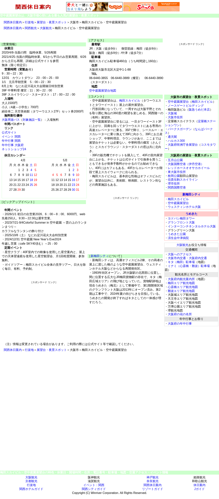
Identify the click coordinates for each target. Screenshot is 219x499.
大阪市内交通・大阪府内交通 (187, 258)
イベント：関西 (93, 485)
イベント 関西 (11, 136)
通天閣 (172, 136)
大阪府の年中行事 (180, 323)
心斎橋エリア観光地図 (183, 287)
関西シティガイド (94, 489)
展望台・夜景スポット (52, 22)
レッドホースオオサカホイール (189, 168)
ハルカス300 (176, 140)
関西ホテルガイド (31, 489)
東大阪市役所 (177, 171)
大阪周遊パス (11, 119)
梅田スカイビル (129, 100)
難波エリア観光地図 (181, 290)
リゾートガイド (152, 489)
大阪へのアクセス (180, 254)
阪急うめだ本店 (199, 109)
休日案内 (199, 485)
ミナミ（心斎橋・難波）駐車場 (189, 266)
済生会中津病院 (178, 238)
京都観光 (31, 481)
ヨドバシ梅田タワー (181, 218)
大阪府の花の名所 (180, 314)
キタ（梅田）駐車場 (181, 262)
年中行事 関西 (11, 140)
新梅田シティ (100, 256)
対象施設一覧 (32, 119)
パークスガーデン (180, 129)
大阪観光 (46, 28)
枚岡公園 (174, 175)
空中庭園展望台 (178, 101)
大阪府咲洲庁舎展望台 (183, 144)
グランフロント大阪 (181, 222)
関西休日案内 (13, 22)
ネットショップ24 (14, 149)
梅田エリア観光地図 (181, 283)
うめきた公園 (177, 234)
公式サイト (9, 132)
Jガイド (199, 489)
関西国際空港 (177, 187)
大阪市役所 (175, 117)
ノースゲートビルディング (186, 105)
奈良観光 (153, 481)
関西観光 (31, 28)
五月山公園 (175, 160)
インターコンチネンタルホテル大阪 (192, 226)
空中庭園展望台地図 (102, 90)
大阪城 (172, 113)
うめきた (191, 213)
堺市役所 (174, 183)
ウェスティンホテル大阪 (184, 206)
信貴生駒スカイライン (183, 179)
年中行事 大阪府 (12, 145)
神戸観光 (153, 477)
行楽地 (29, 22)
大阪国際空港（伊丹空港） (186, 164)
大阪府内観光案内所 (181, 279)
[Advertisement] (44, 310)
